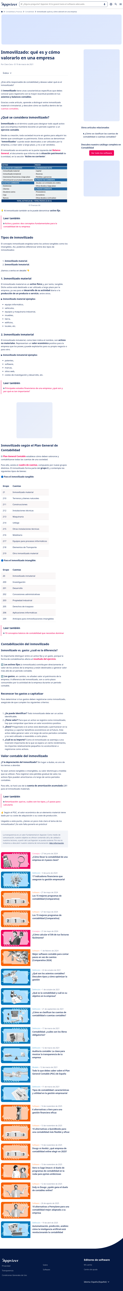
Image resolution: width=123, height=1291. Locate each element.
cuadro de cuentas (28, 465)
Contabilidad (29, 12)
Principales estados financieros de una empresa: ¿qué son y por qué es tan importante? (33, 390)
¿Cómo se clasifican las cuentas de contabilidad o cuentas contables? (100, 135)
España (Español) (100, 1281)
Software (46, 1269)
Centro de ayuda (90, 1269)
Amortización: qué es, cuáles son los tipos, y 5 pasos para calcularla (31, 803)
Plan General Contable (14, 456)
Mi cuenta (88, 1265)
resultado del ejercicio (44, 659)
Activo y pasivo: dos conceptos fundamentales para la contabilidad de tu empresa (30, 225)
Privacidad (6, 1266)
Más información (56, 843)
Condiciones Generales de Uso (14, 1275)
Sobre (45, 1265)
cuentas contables (9, 108)
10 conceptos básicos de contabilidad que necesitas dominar (33, 633)
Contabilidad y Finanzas (14, 12)
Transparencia (7, 1270)
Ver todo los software (101, 153)
